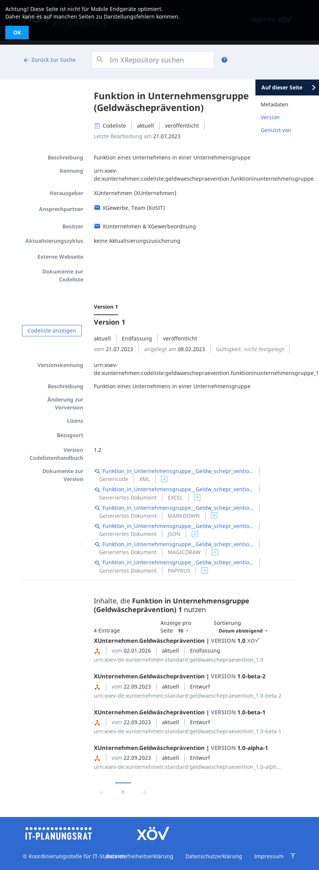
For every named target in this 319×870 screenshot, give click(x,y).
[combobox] (152, 60)
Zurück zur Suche (49, 60)
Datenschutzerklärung (213, 856)
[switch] (164, 479)
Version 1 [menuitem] (106, 306)
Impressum (268, 856)
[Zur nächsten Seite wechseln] (144, 792)
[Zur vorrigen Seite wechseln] (102, 792)
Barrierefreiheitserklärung (139, 856)
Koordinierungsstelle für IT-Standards (76, 856)
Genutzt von (276, 130)
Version (270, 117)
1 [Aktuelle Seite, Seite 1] (122, 792)
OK (17, 32)
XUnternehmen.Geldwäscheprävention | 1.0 (177, 640)
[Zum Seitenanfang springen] (292, 856)
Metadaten (274, 104)
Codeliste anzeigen (52, 330)
